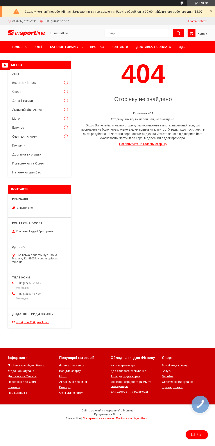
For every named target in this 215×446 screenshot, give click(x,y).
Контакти (120, 47)
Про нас (97, 47)
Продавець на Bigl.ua (107, 414)
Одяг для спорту (24, 136)
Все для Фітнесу (24, 82)
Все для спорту (70, 371)
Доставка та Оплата (22, 376)
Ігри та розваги (172, 387)
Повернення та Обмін (28, 163)
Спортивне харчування (178, 381)
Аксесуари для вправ (125, 376)
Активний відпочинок (27, 109)
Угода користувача (21, 371)
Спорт (16, 91)
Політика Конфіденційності (26, 365)
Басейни (167, 376)
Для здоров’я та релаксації (130, 391)
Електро (18, 127)
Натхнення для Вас (26, 172)
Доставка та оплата (153, 47)
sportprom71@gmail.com (32, 322)
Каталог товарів (64, 47)
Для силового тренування (128, 371)
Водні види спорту (175, 365)
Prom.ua (128, 410)
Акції (38, 47)
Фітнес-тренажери (71, 365)
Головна (19, 47)
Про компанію (17, 392)
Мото (16, 118)
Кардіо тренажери (123, 365)
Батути (166, 371)
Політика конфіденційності (132, 418)
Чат (197, 435)
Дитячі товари (22, 100)
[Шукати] (178, 33)
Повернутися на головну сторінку (143, 144)
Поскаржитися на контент (98, 418)
